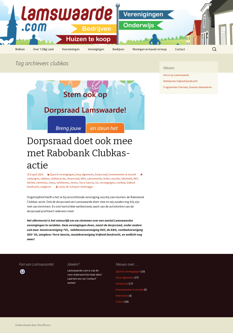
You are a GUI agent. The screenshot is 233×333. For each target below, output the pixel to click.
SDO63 (31, 182)
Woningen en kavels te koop (150, 49)
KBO (83, 178)
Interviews (122, 295)
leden (106, 178)
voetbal (120, 182)
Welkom (20, 49)
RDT (136, 178)
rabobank (126, 178)
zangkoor (45, 186)
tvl (96, 182)
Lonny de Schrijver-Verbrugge (75, 186)
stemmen (41, 182)
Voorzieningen (71, 49)
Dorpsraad (101, 174)
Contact (180, 49)
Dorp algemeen (85, 174)
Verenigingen (96, 49)
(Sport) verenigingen (62, 174)
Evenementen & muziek (122, 174)
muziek (115, 178)
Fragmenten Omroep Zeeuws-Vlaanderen (187, 87)
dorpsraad (73, 178)
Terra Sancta (86, 182)
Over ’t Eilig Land (43, 49)
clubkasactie (58, 178)
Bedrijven (118, 49)
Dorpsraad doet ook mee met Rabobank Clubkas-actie (79, 153)
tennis (74, 182)
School (120, 301)
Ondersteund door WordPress (33, 325)
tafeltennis (63, 182)
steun (52, 182)
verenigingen (107, 182)
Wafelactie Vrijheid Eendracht (180, 81)
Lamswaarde (94, 178)
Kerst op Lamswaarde (176, 75)
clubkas (45, 178)
